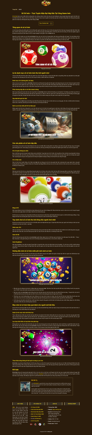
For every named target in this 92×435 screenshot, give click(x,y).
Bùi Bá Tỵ (34, 380)
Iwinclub (41, 374)
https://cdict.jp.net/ (57, 409)
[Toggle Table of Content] (50, 23)
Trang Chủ (14, 9)
